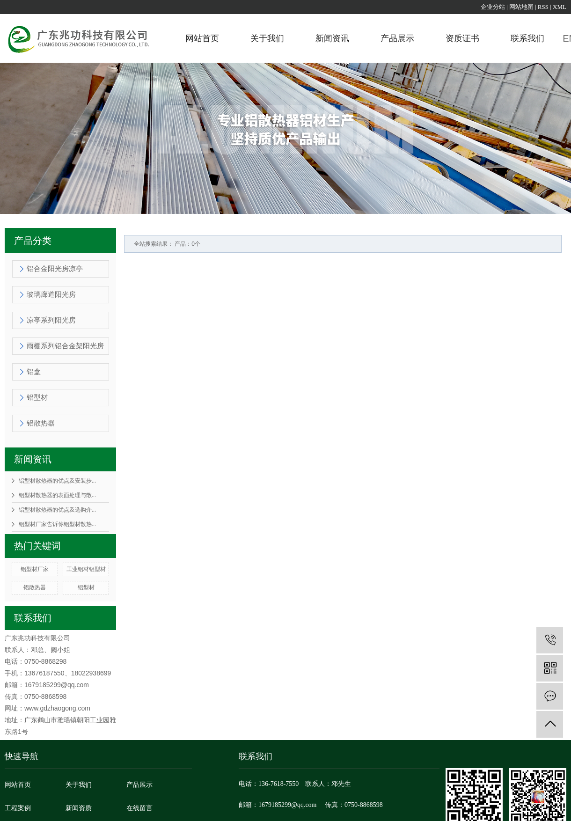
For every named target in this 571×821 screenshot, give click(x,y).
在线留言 (139, 808)
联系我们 (527, 38)
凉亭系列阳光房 (51, 320)
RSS (543, 6)
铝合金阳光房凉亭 (55, 268)
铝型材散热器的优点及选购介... (57, 509)
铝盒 (34, 371)
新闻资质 (79, 808)
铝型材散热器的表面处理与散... (57, 495)
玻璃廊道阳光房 (51, 294)
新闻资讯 (332, 38)
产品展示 (397, 38)
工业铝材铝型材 (86, 569)
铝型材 (37, 397)
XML (559, 6)
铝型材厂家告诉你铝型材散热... (57, 524)
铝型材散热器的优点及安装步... (57, 480)
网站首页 (202, 38)
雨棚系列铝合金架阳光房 (65, 346)
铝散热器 (41, 423)
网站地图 (521, 6)
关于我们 (267, 38)
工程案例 (18, 808)
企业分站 (493, 6)
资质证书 (462, 38)
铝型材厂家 (35, 569)
